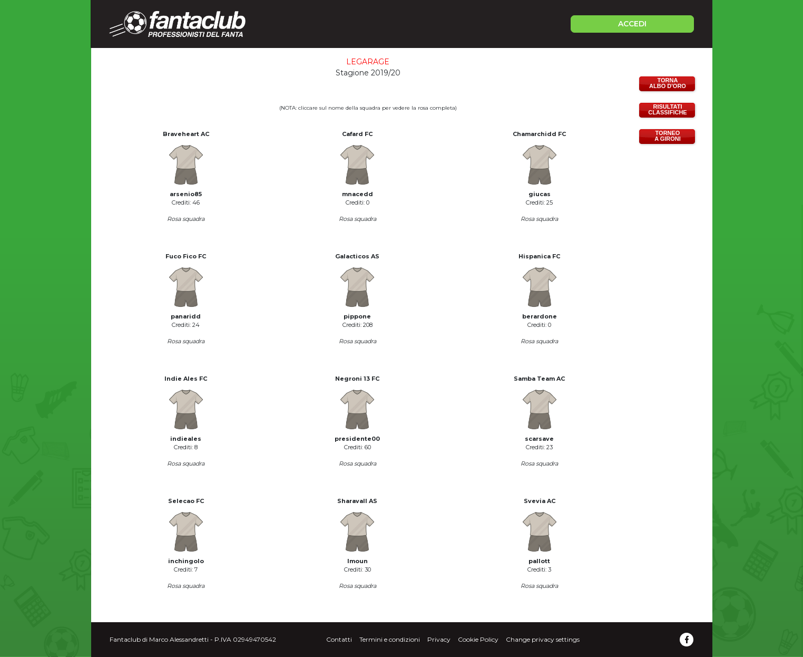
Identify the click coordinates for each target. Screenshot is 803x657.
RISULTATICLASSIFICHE (667, 109)
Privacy (439, 639)
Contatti (339, 639)
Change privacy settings (543, 639)
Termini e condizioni (389, 639)
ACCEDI (632, 23)
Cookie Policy (478, 639)
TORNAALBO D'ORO (667, 83)
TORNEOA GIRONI (667, 136)
